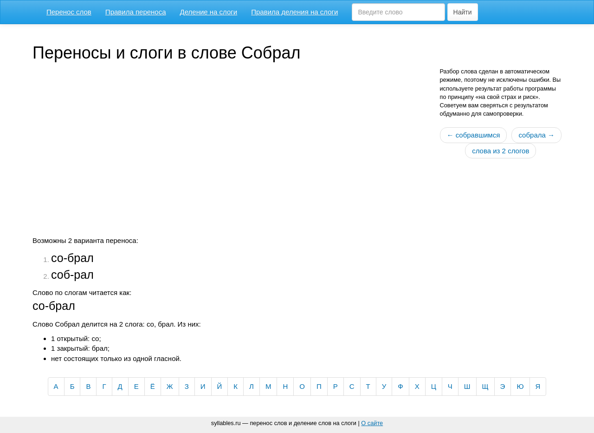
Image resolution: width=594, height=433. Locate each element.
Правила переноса (135, 12)
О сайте (372, 423)
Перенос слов (68, 12)
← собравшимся (473, 135)
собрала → (536, 135)
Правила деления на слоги (294, 12)
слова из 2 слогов (500, 151)
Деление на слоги (209, 12)
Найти (462, 12)
